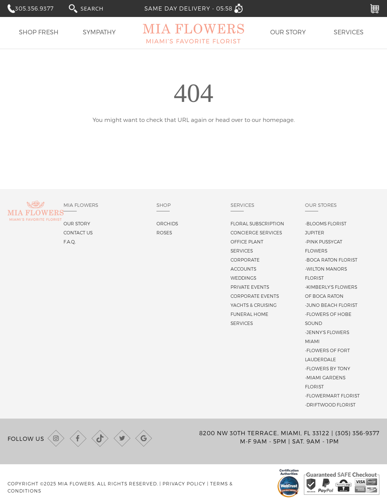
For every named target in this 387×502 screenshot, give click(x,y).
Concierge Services (256, 232)
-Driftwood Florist (330, 404)
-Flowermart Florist (332, 395)
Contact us (78, 232)
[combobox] (99, 8)
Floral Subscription (257, 223)
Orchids (167, 223)
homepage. (279, 119)
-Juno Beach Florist (331, 305)
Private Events (250, 286)
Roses (164, 232)
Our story (76, 223)
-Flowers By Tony (327, 368)
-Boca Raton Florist (331, 259)
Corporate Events (255, 296)
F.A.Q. (69, 241)
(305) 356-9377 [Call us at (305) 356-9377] (357, 433)
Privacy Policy (184, 483)
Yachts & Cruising (254, 305)
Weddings (243, 277)
